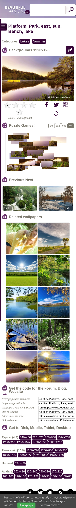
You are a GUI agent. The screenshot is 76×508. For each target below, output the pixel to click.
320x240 (31, 471)
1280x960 (9, 442)
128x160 (20, 476)
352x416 (19, 471)
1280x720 (32, 450)
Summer (39, 41)
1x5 (52, 125)
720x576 (37, 437)
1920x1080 (41, 455)
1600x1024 (10, 455)
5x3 (64, 125)
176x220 (56, 471)
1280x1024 (24, 442)
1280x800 (47, 450)
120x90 (44, 476)
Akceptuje (26, 505)
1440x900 (61, 450)
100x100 (56, 476)
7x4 (71, 125)
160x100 (8, 476)
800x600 (50, 437)
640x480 (25, 437)
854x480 (20, 463)
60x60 (67, 476)
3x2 (58, 125)
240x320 (44, 471)
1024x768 (63, 437)
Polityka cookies (50, 505)
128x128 (33, 476)
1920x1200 (57, 455)
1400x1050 (39, 442)
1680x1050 (25, 455)
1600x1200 (55, 442)
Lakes (24, 41)
